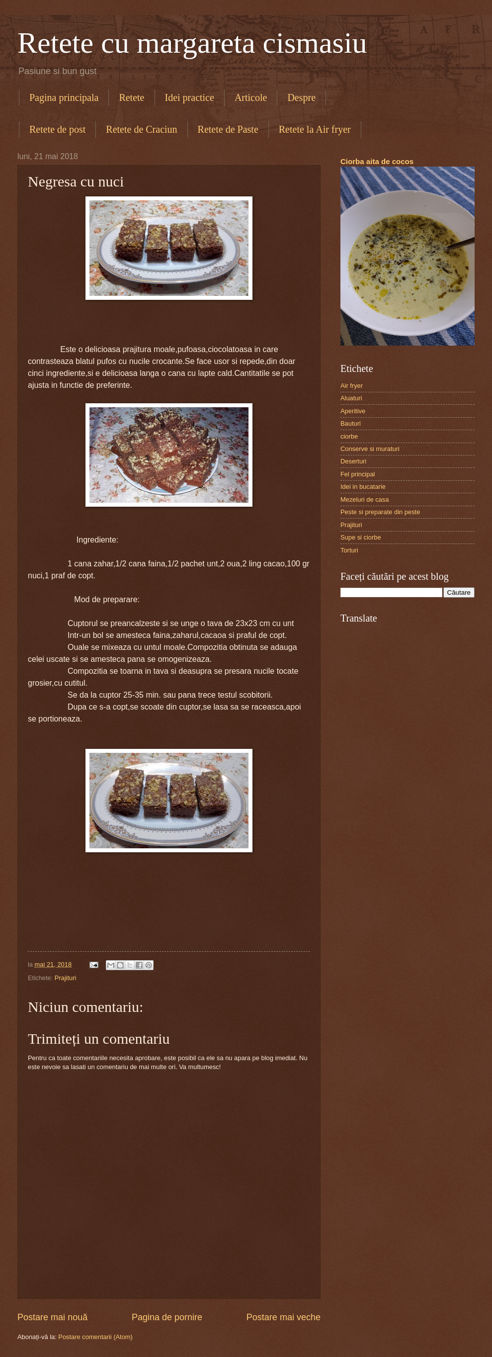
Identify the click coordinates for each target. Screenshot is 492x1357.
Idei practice (189, 97)
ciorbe (349, 436)
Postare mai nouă (52, 1317)
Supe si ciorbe (360, 537)
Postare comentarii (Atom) (95, 1337)
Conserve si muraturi (370, 448)
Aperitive (352, 411)
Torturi (349, 550)
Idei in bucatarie (363, 486)
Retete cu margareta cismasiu (192, 42)
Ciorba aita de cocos (376, 161)
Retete (131, 97)
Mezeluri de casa (364, 499)
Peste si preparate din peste (380, 512)
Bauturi (350, 423)
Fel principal (357, 474)
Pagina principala (63, 97)
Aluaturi (351, 398)
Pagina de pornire (167, 1317)
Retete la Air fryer (315, 129)
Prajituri (66, 978)
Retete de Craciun (141, 129)
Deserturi (353, 461)
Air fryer (351, 385)
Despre (301, 97)
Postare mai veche (283, 1317)
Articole (251, 97)
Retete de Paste (228, 129)
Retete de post (57, 129)
